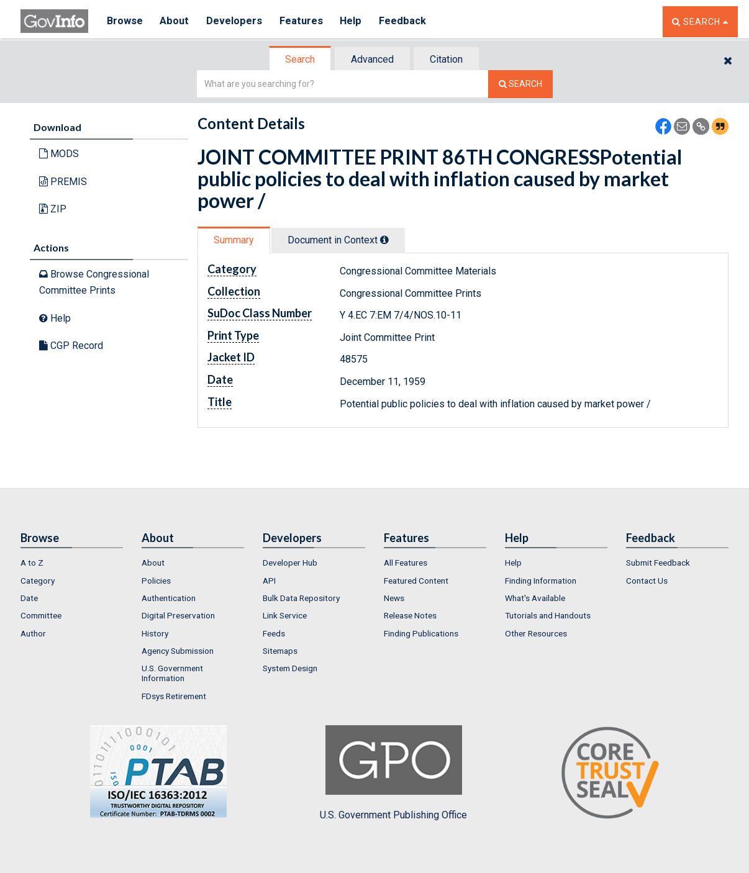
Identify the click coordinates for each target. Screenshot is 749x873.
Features (303, 21)
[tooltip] (384, 240)
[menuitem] (71, 562)
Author (33, 633)
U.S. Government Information (172, 673)
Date (29, 598)
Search (300, 59)
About (175, 21)
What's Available (535, 598)
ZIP (52, 209)
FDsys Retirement (174, 696)
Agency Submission (178, 651)
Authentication (169, 598)
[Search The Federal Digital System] (520, 84)
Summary (234, 240)
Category (37, 581)
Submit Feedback (658, 563)
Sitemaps (280, 651)
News (394, 598)
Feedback (406, 21)
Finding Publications (421, 633)
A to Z (31, 563)
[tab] (300, 59)
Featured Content (416, 581)
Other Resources (536, 633)
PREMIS (63, 182)
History (155, 633)
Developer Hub (290, 563)
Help (354, 21)
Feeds (274, 633)
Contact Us (647, 581)
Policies (156, 581)
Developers (235, 21)
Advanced (372, 59)
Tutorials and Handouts (548, 615)
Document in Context (338, 240)
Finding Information (540, 581)
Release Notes (410, 615)
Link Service (285, 615)
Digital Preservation (178, 615)
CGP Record (71, 345)
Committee (40, 615)
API (269, 581)
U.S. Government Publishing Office (393, 773)
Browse (125, 21)
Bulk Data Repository (301, 598)
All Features (405, 563)
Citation (446, 59)
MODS (59, 154)
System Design (290, 668)
